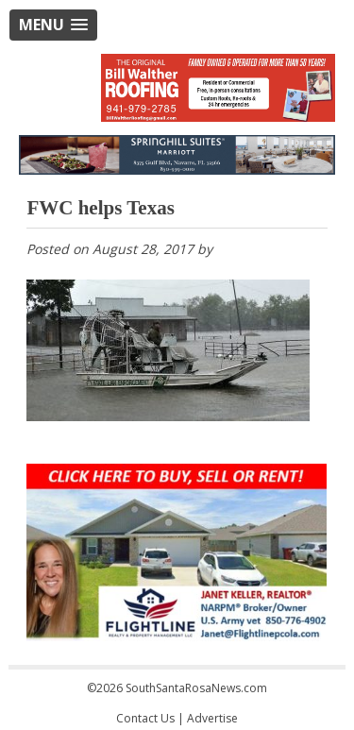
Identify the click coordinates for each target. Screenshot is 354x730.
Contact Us (145, 718)
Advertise (212, 718)
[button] (53, 25)
